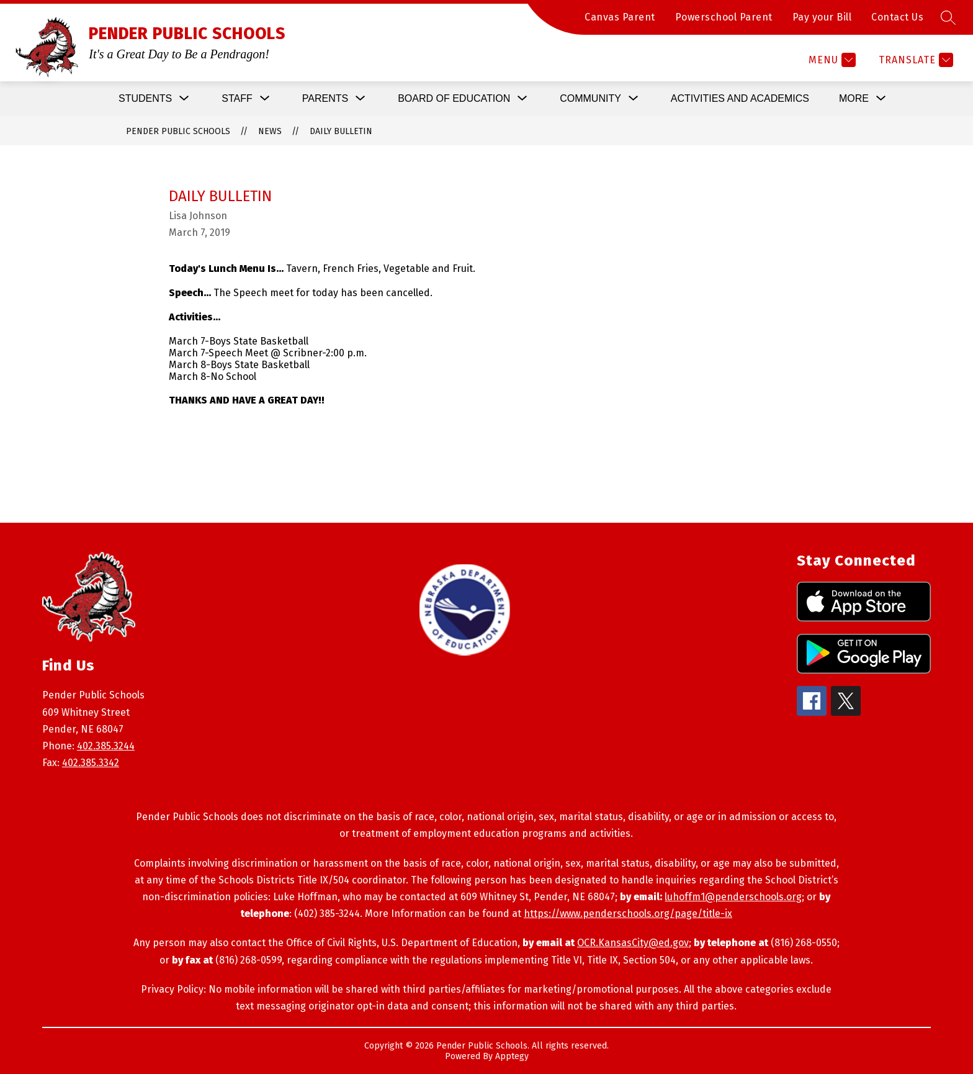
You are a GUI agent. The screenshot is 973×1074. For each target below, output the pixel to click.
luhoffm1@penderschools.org (733, 897)
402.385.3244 (106, 746)
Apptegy (512, 1056)
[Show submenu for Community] (590, 98)
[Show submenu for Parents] (325, 98)
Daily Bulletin (341, 131)
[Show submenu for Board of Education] (454, 98)
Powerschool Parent (724, 17)
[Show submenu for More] (854, 98)
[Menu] (830, 60)
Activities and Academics (740, 98)
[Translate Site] (914, 60)
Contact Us (897, 17)
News (270, 131)
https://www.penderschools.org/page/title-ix (628, 913)
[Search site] (948, 17)
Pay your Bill (822, 17)
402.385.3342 (90, 763)
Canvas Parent (620, 17)
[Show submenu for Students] (145, 98)
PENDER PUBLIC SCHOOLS (178, 131)
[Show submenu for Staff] (237, 98)
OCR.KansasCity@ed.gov (633, 943)
